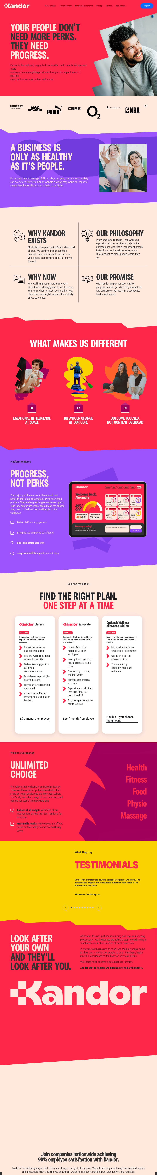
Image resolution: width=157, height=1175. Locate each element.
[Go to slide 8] (90, 907)
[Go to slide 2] (74, 907)
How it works (50, 6)
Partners (109, 6)
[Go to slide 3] (77, 907)
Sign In (147, 6)
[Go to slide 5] (82, 907)
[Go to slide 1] (71, 907)
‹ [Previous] (65, 907)
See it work (120, 6)
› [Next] (98, 907)
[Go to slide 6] (85, 907)
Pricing (99, 6)
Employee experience (84, 6)
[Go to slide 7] (87, 907)
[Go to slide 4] (79, 907)
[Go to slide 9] (93, 907)
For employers (66, 6)
